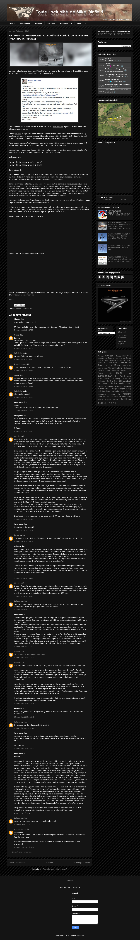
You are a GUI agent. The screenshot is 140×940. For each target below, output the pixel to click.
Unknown (18, 601)
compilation (126, 391)
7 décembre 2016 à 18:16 (23, 348)
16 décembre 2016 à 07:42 (24, 728)
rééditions (125, 399)
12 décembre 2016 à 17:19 (24, 658)
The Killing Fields (118, 379)
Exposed (111, 358)
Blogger (82, 935)
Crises (118, 356)
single (100, 403)
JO (105, 362)
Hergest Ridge (116, 360)
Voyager (121, 389)
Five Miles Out (120, 358)
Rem (16, 335)
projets (108, 400)
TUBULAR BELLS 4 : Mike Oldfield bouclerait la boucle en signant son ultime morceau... (119, 259)
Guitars (128, 358)
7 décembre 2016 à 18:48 (23, 370)
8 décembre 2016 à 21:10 (23, 610)
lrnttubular (18, 353)
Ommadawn (117, 368)
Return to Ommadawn (24, 308)
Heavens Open (103, 360)
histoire (127, 393)
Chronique (109, 356)
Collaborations (66, 23)
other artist (126, 397)
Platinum (101, 373)
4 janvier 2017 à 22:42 (22, 813)
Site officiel (122, 332)
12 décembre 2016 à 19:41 (24, 717)
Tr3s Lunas (102, 384)
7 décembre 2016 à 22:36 (23, 411)
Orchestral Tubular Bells (121, 370)
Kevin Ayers (112, 362)
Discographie (25, 23)
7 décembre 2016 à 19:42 (23, 386)
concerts (102, 394)
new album (116, 397)
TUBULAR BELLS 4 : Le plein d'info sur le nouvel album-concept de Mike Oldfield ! (119, 236)
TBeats (106, 379)
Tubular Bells (116, 383)
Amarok (101, 356)
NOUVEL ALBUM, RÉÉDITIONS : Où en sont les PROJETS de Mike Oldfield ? (119, 213)
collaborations (104, 391)
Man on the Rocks (109, 365)
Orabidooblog (19, 364)
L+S (119, 362)
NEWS (12, 23)
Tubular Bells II (125, 386)
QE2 (110, 373)
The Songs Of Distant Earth (120, 381)
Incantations (127, 360)
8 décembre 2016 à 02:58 (23, 519)
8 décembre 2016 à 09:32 (23, 530)
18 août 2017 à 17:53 (22, 824)
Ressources (81, 23)
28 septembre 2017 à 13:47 (24, 847)
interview (102, 397)
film (119, 394)
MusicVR (107, 368)
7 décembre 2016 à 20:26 (23, 397)
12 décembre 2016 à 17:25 (24, 704)
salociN (17, 436)
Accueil (49, 863)
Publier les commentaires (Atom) (55, 869)
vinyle (112, 402)
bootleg (128, 389)
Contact (70, 880)
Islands (100, 362)
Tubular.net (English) (122, 343)
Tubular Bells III (104, 389)
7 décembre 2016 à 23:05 (23, 431)
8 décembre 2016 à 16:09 (23, 596)
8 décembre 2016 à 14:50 (23, 578)
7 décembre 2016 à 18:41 (23, 359)
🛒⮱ (119, 60)
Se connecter (106, 200)
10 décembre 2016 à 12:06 (24, 646)
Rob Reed (119, 376)
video (106, 403)
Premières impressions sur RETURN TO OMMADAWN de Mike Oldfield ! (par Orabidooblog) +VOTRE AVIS (119, 225)
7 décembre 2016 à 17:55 (23, 330)
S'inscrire (122, 200)
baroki (16, 535)
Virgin (114, 389)
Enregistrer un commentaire (22, 852)
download (111, 394)
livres (108, 397)
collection (116, 391)
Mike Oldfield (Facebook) (123, 337)
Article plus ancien (82, 863)
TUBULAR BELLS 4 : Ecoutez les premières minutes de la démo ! (119, 247)
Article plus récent (17, 863)
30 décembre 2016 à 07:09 (24, 749)
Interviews (51, 23)
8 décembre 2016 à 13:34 (23, 541)
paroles (100, 400)
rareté (115, 400)
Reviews (38, 23)
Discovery (126, 356)
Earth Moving (102, 358)
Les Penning (126, 362)
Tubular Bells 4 (113, 386)
